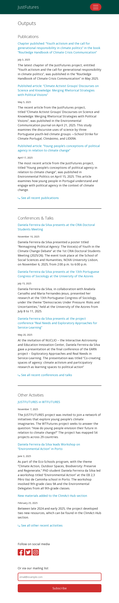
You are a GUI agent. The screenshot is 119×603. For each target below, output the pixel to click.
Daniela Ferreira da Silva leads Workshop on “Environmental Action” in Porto (49, 446)
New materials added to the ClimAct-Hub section (52, 496)
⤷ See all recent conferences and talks (45, 375)
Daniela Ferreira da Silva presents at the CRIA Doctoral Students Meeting (56, 227)
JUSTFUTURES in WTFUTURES (39, 402)
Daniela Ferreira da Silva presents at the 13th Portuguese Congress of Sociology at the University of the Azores (58, 274)
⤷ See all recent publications (38, 198)
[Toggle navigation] (95, 7)
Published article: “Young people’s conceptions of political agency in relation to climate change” (59, 148)
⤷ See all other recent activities (40, 525)
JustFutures (28, 7)
